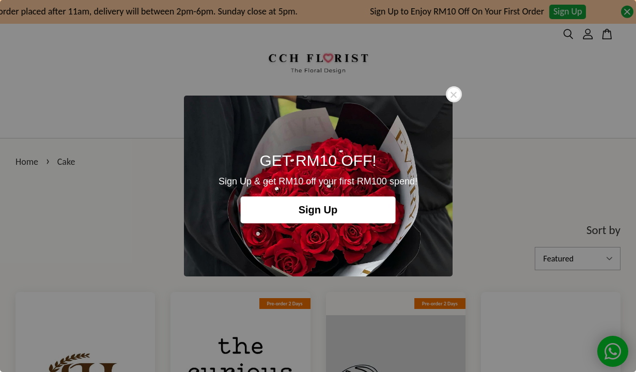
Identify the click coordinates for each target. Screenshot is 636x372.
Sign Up (318, 209)
